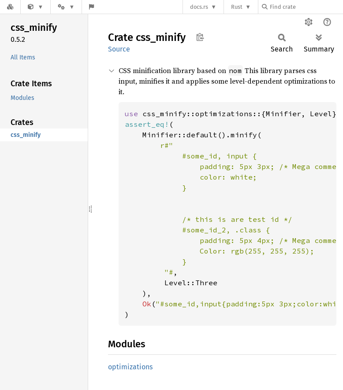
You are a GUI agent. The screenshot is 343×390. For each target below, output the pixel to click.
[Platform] (66, 7)
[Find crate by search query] (306, 7)
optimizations (130, 367)
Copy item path (200, 36)
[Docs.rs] (10, 7)
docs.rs (199, 7)
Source (119, 49)
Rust (236, 7)
